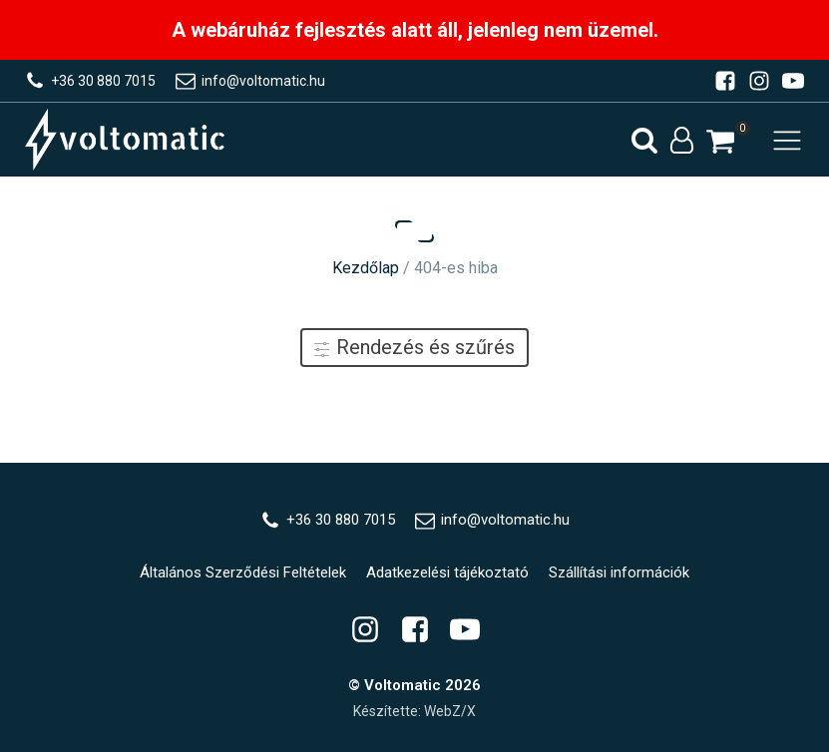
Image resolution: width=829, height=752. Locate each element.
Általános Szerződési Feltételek (243, 572)
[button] (720, 142)
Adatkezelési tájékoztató (447, 572)
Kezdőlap (365, 267)
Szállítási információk (619, 572)
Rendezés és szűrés (414, 347)
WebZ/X (450, 711)
